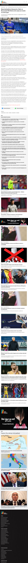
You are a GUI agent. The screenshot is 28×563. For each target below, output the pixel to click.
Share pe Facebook (7, 108)
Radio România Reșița (4, 537)
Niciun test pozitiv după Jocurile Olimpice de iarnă (14, 258)
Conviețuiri (2, 549)
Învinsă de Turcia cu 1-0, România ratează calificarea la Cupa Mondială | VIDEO (14, 393)
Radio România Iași (3, 536)
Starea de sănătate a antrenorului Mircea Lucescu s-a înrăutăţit (14, 236)
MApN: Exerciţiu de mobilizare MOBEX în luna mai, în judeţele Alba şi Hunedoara (14, 157)
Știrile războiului (3, 554)
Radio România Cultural (4, 518)
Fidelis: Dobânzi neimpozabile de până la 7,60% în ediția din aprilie (14, 144)
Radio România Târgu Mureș (4, 538)
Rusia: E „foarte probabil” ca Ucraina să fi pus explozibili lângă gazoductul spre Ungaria (14, 168)
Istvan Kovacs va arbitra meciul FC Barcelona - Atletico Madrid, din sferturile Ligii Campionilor (14, 185)
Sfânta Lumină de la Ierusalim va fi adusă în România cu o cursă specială (14, 137)
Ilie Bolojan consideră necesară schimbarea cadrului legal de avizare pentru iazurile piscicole (14, 499)
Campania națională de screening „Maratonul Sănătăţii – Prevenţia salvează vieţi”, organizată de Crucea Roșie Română (14, 142)
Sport (2, 190)
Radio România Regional (4, 530)
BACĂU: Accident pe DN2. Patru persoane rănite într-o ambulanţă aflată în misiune (14, 165)
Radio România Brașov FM (4, 531)
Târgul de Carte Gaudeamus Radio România (6, 550)
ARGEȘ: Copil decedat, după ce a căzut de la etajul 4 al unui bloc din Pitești (14, 152)
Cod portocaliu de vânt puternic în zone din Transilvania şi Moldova (14, 146)
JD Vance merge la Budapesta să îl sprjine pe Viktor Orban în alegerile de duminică (14, 135)
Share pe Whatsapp (20, 108)
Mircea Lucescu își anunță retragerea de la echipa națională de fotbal (14, 346)
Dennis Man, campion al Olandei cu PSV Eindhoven (14, 207)
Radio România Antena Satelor (5, 520)
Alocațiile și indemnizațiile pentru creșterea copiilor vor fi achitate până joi (14, 122)
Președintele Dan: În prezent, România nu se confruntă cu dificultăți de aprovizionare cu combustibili (14, 125)
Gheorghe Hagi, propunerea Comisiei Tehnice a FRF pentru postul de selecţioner (14, 279)
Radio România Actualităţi (4, 517)
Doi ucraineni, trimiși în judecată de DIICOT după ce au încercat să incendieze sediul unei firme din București (14, 163)
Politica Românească (3, 553)
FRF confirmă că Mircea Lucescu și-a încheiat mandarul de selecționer (14, 301)
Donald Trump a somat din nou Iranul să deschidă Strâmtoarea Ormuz (14, 444)
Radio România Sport (3, 522)
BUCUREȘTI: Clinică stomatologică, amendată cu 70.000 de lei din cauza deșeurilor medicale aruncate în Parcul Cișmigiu (14, 139)
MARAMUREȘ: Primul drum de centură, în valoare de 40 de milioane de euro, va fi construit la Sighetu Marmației (14, 154)
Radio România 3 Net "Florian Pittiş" (5, 523)
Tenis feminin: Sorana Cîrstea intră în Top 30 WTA (14, 323)
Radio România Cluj (3, 533)
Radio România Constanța (4, 534)
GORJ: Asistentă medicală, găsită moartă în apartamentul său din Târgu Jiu (14, 132)
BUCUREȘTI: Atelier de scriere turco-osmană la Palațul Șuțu (14, 130)
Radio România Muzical (4, 519)
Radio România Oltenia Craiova (5, 535)
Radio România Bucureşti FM (4, 532)
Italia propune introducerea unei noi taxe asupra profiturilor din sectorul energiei (14, 462)
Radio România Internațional (4, 521)
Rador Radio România (3, 562)
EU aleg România (3, 555)
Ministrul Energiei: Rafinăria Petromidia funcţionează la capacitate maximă (14, 160)
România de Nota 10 (3, 556)
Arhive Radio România (4, 552)
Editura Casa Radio (3, 551)
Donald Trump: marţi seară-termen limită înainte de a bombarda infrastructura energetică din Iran (14, 481)
